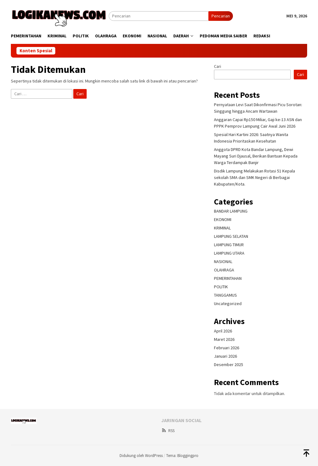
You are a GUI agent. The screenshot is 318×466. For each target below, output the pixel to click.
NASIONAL (223, 261)
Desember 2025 (228, 364)
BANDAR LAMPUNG (231, 211)
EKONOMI (222, 219)
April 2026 (223, 331)
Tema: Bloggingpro (182, 455)
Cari (217, 66)
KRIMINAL (222, 228)
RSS (168, 430)
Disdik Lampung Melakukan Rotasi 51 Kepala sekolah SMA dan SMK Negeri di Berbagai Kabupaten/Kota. (254, 177)
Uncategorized (228, 303)
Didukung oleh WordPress (141, 455)
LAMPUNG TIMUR (229, 244)
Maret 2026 (224, 339)
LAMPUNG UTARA (229, 253)
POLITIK (221, 286)
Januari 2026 (225, 356)
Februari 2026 (226, 348)
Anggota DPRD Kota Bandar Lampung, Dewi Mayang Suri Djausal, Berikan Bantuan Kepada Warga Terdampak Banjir (256, 156)
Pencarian (220, 16)
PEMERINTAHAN (228, 278)
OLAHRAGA (224, 270)
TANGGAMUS (225, 295)
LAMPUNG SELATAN (231, 236)
